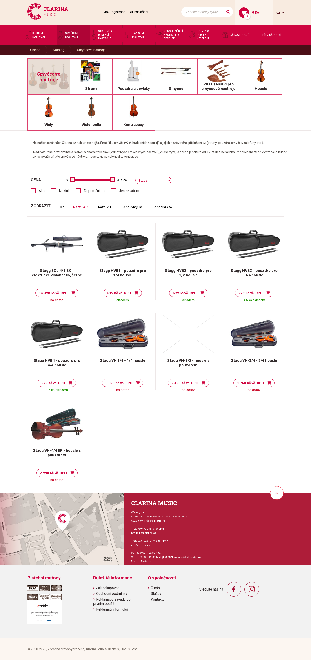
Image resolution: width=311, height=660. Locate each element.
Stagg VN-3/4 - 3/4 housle (254, 360)
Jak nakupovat (107, 588)
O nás (155, 588)
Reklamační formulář (112, 609)
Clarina (35, 50)
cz (278, 12)
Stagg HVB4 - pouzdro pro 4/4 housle (56, 362)
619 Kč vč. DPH (119, 293)
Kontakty (157, 599)
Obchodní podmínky (111, 593)
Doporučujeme (95, 191)
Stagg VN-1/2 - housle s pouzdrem (188, 362)
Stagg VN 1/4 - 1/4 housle (122, 360)
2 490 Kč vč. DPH (184, 383)
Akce (43, 191)
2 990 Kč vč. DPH (53, 473)
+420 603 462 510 (141, 540)
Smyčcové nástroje (91, 50)
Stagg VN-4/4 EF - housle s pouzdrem (57, 452)
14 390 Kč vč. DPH (53, 293)
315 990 (122, 179)
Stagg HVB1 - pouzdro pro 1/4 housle (122, 272)
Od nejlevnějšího (132, 207)
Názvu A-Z (81, 207)
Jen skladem (129, 191)
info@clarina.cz (140, 545)
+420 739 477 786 (141, 528)
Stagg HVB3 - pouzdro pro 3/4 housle (254, 272)
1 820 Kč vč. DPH (119, 383)
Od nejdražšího (162, 207)
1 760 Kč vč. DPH (250, 383)
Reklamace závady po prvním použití (112, 601)
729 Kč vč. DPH (250, 293)
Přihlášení (141, 12)
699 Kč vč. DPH (185, 293)
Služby (156, 593)
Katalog (58, 50)
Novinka (65, 191)
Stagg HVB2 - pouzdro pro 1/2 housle (188, 272)
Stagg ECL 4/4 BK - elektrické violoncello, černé (57, 272)
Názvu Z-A (105, 207)
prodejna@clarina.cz (143, 533)
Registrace (117, 12)
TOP (61, 207)
